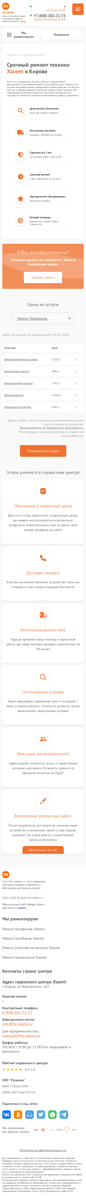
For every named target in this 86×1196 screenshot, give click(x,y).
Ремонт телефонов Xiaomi (23, 929)
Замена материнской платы (21, 359)
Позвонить (61, 35)
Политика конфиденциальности (43, 1150)
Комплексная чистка (16, 371)
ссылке (21, 907)
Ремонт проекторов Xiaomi (24, 957)
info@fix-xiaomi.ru (17, 1023)
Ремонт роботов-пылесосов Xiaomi (31, 947)
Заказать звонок (43, 277)
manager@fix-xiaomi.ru (21, 1035)
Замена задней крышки (18, 383)
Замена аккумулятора (17, 407)
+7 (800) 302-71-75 (50, 15)
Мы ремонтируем (20, 35)
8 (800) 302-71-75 (17, 1012)
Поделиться (6, 1114)
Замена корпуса (13, 395)
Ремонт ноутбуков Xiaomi (23, 938)
